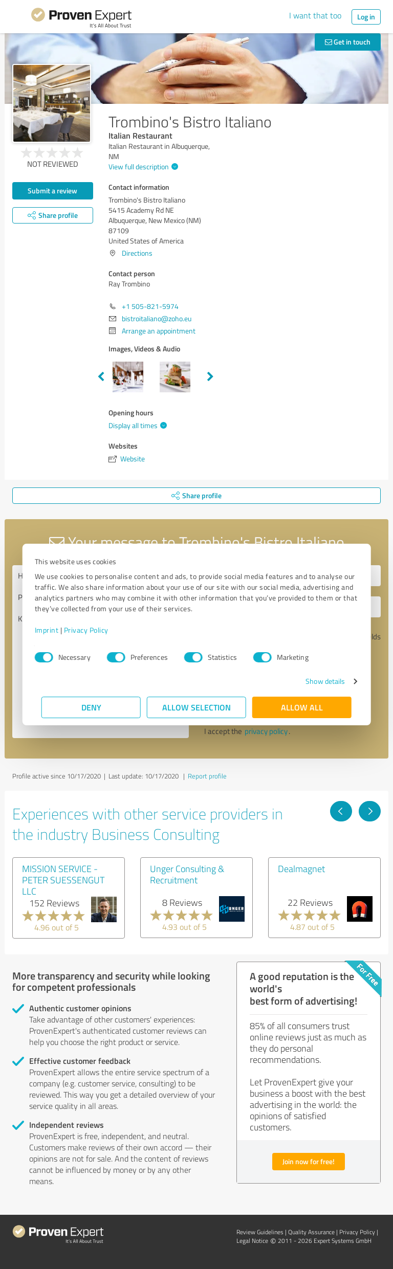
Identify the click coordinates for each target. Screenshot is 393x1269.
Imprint (53, 630)
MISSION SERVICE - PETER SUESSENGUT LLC (63, 879)
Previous (101, 377)
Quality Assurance (311, 1232)
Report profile (207, 776)
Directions (137, 253)
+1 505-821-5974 (150, 306)
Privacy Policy (93, 630)
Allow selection (196, 707)
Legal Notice (252, 1240)
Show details (318, 681)
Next (210, 377)
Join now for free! (308, 1161)
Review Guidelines (259, 1232)
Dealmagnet (301, 868)
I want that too (315, 15)
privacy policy (266, 731)
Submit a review (52, 190)
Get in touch (347, 42)
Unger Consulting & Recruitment (187, 874)
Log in (366, 16)
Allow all (302, 707)
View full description (142, 166)
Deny (91, 707)
